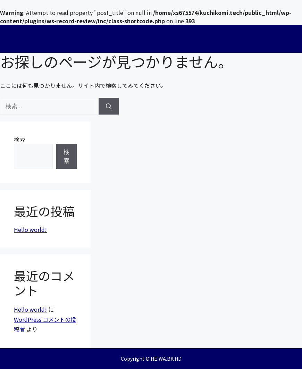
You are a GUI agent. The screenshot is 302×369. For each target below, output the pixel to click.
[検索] (109, 106)
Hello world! (30, 229)
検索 (19, 139)
